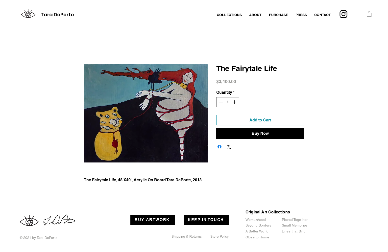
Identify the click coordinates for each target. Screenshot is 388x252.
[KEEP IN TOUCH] (206, 220)
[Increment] (234, 102)
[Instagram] (343, 14)
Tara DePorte (57, 14)
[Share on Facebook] (219, 147)
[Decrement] (220, 102)
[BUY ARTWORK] (152, 220)
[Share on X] (229, 147)
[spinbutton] (227, 102)
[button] (369, 14)
